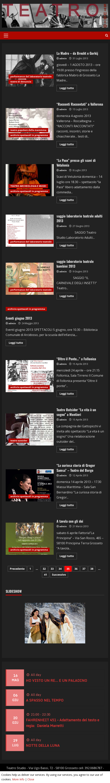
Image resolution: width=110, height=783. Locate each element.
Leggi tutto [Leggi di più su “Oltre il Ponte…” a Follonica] (68, 394)
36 (75, 568)
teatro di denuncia (20, 81)
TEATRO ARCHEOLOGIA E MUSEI (28, 186)
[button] (6, 36)
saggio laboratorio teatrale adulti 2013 (30, 231)
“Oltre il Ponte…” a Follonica (30, 376)
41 (45, 574)
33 (52, 568)
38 (91, 568)
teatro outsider (18, 440)
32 (44, 568)
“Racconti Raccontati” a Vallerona (30, 124)
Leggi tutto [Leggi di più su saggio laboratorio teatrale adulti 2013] (68, 246)
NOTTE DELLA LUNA (43, 745)
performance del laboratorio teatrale (31, 76)
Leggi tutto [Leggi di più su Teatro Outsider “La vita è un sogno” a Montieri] (68, 450)
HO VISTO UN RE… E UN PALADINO (56, 680)
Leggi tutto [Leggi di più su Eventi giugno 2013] (17, 343)
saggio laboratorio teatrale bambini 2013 (30, 279)
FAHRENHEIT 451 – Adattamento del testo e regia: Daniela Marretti (62, 722)
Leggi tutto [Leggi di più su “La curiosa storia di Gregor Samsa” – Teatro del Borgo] (68, 505)
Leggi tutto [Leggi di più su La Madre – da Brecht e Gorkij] (68, 88)
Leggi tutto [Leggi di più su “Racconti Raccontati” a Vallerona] (68, 145)
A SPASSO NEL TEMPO (45, 700)
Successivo (59, 574)
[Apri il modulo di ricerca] (106, 35)
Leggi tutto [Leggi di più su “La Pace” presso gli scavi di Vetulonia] (68, 200)
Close (30, 779)
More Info (18, 779)
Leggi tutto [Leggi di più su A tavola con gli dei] (68, 556)
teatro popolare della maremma (28, 130)
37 (83, 568)
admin (63, 58)
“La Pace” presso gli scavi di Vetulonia (30, 180)
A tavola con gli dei (30, 539)
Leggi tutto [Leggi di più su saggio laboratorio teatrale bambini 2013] (68, 296)
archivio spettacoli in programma (29, 135)
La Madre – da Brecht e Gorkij (30, 71)
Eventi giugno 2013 (19, 318)
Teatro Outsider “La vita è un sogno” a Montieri (30, 429)
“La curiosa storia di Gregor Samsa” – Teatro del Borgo (30, 485)
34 (60, 568)
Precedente (17, 568)
